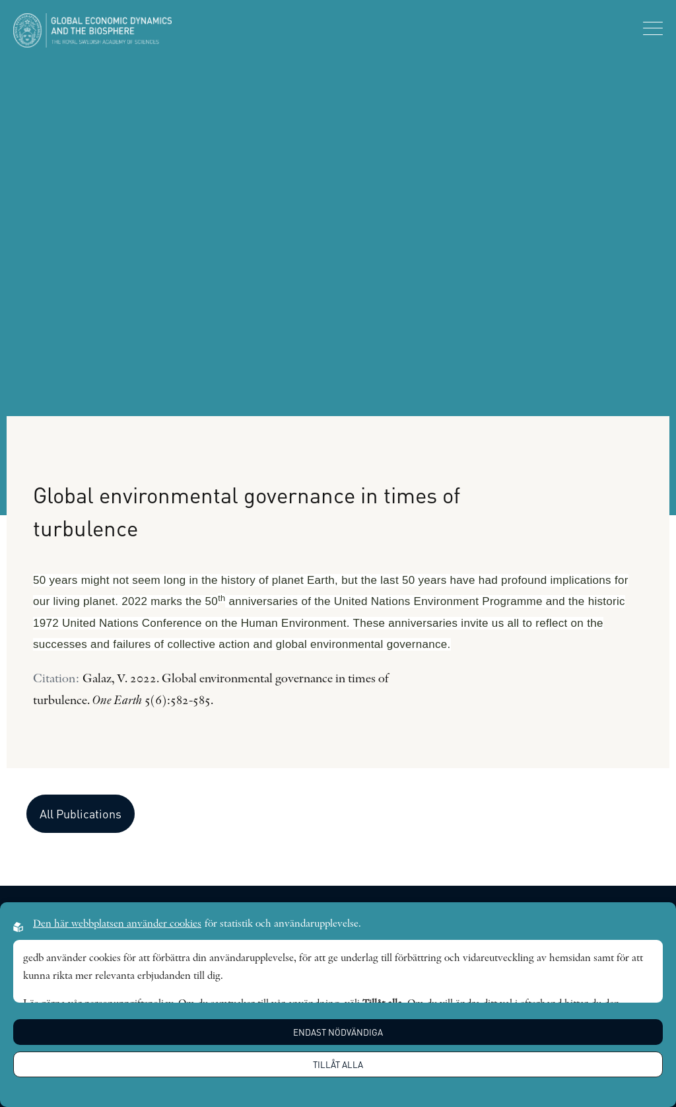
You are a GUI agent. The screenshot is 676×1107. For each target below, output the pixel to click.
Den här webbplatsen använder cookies (117, 924)
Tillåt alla (338, 1064)
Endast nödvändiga (338, 1032)
